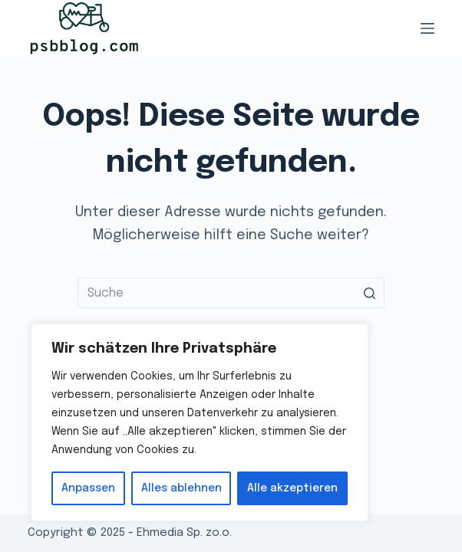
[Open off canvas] (427, 28)
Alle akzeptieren (292, 488)
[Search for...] (231, 293)
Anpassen (88, 488)
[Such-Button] (369, 293)
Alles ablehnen (181, 488)
